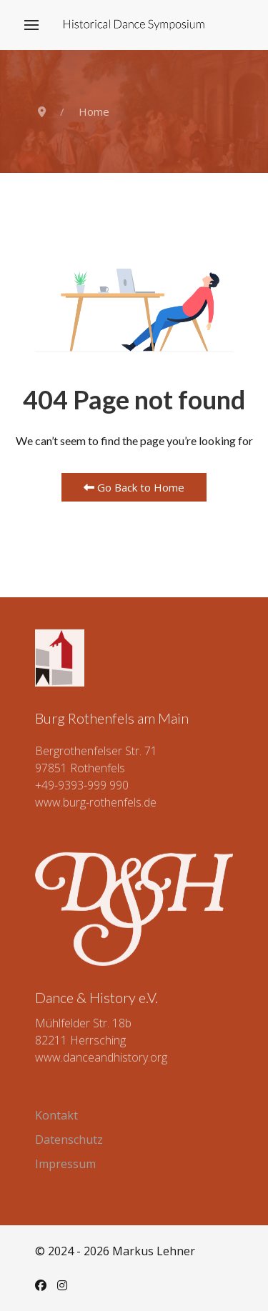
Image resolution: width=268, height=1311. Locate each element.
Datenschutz (69, 1139)
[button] (31, 25)
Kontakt (56, 1115)
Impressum (65, 1164)
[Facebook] (40, 1285)
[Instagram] (62, 1285)
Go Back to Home (134, 487)
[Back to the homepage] (134, 25)
